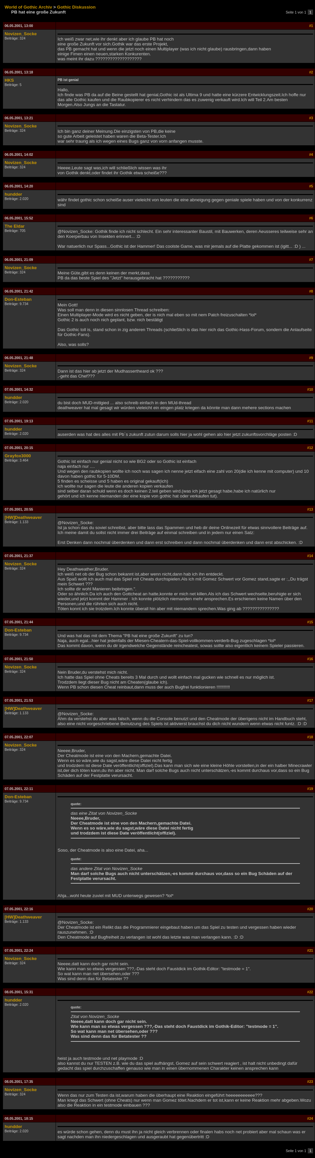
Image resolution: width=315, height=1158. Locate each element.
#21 (310, 950)
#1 (311, 26)
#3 (311, 118)
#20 (310, 909)
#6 (311, 218)
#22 (310, 992)
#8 (311, 291)
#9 (311, 358)
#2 (311, 72)
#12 (310, 448)
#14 (310, 556)
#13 (310, 509)
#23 (310, 1082)
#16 (310, 659)
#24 (310, 1118)
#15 (310, 622)
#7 (311, 260)
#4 (311, 154)
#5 (311, 186)
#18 (310, 737)
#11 (310, 421)
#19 (310, 789)
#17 (310, 700)
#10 (310, 389)
